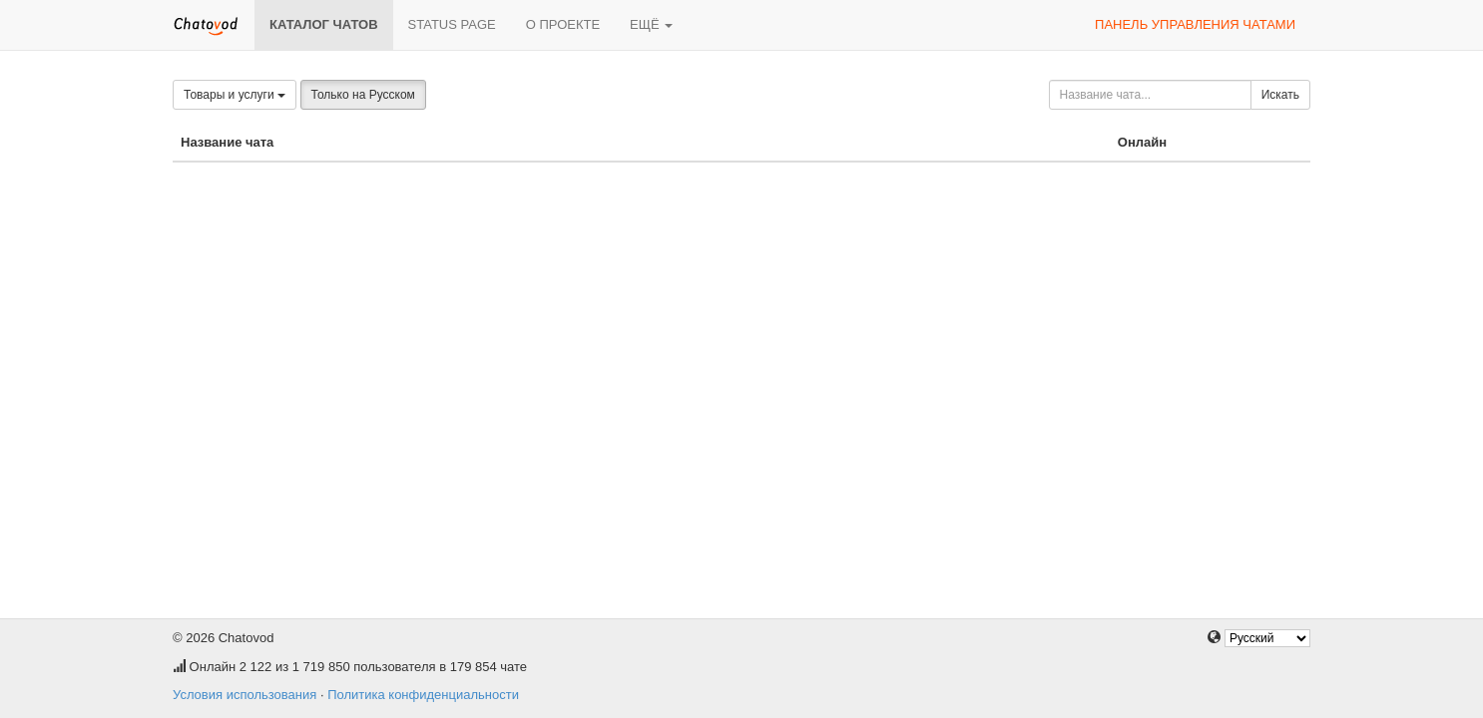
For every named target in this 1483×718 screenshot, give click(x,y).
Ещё (651, 24)
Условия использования (244, 694)
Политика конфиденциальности (423, 694)
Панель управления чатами (1195, 24)
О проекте (563, 24)
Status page (452, 24)
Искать (1280, 95)
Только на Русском (363, 95)
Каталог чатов (323, 24)
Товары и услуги (234, 95)
